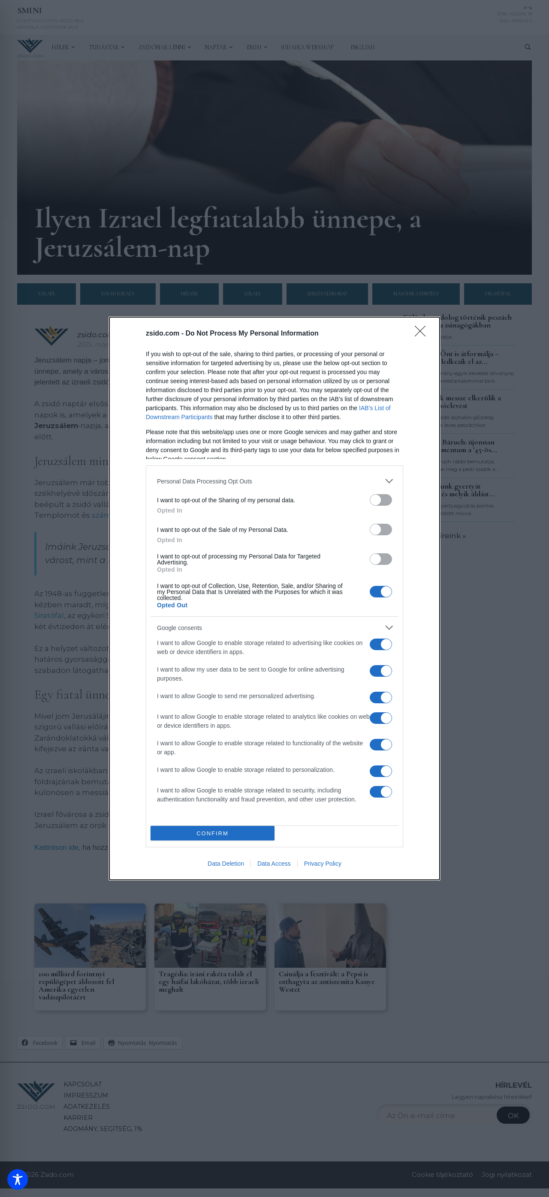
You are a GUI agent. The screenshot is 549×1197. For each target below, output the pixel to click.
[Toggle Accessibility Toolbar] (17, 1179)
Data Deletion (226, 863)
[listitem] (274, 481)
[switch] (381, 500)
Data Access (274, 863)
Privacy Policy (322, 863)
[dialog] (274, 598)
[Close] (423, 334)
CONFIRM (212, 833)
